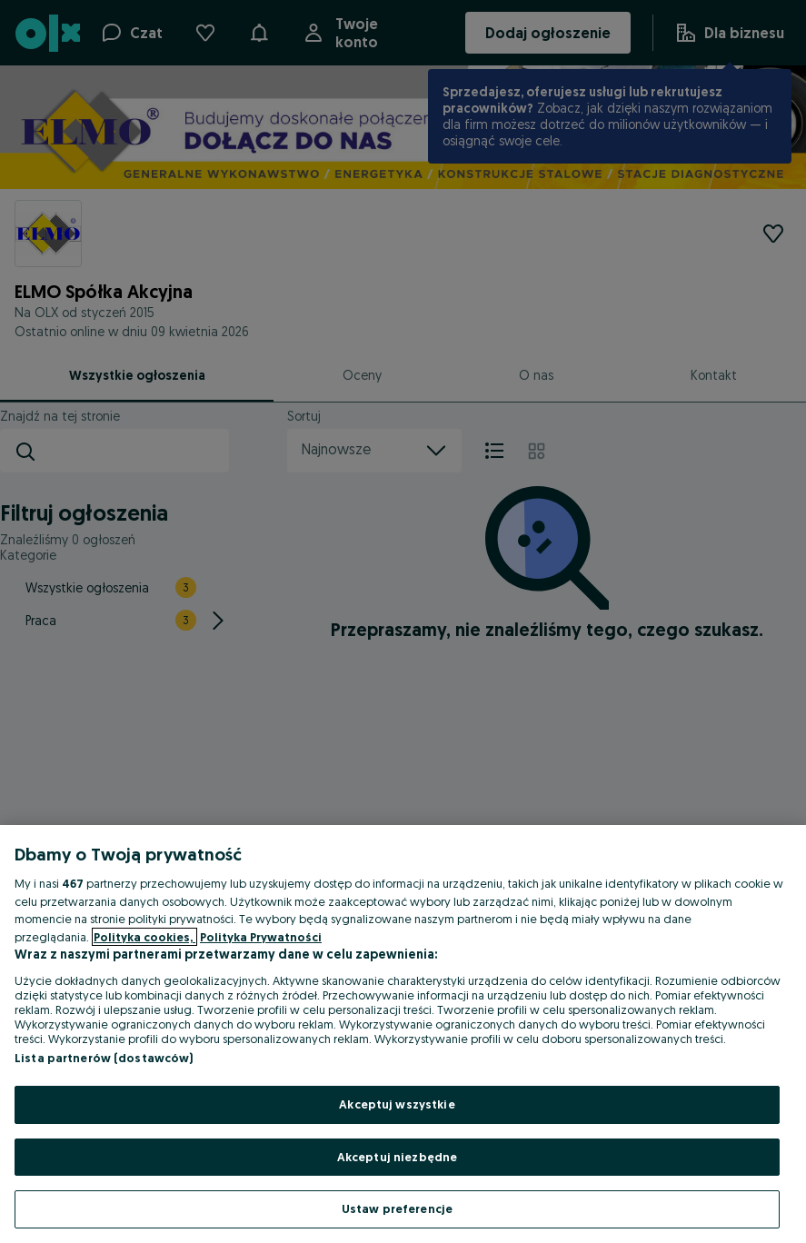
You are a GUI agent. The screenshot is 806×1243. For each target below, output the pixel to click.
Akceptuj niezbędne (397, 1156)
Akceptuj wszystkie (396, 1104)
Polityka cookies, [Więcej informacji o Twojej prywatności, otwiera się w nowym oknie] (144, 937)
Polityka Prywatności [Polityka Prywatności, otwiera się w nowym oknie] (261, 937)
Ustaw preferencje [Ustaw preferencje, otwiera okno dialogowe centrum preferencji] (397, 1208)
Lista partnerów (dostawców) (104, 1057)
